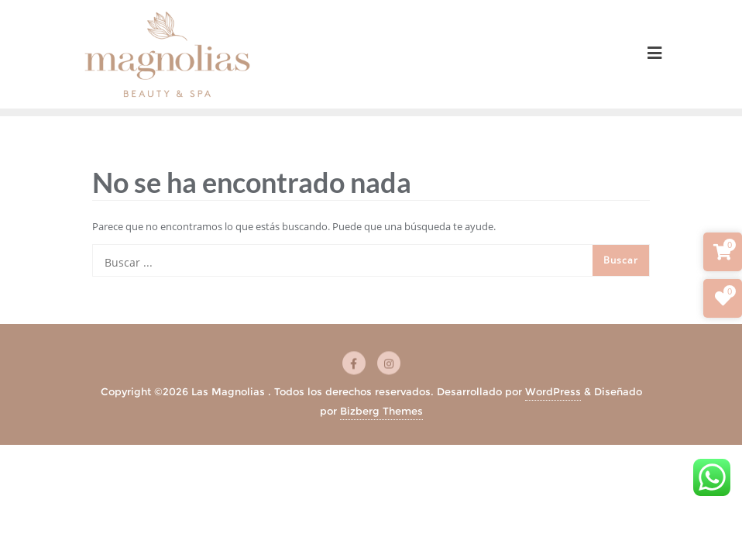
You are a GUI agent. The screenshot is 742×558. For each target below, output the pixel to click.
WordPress (553, 391)
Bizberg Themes (381, 411)
